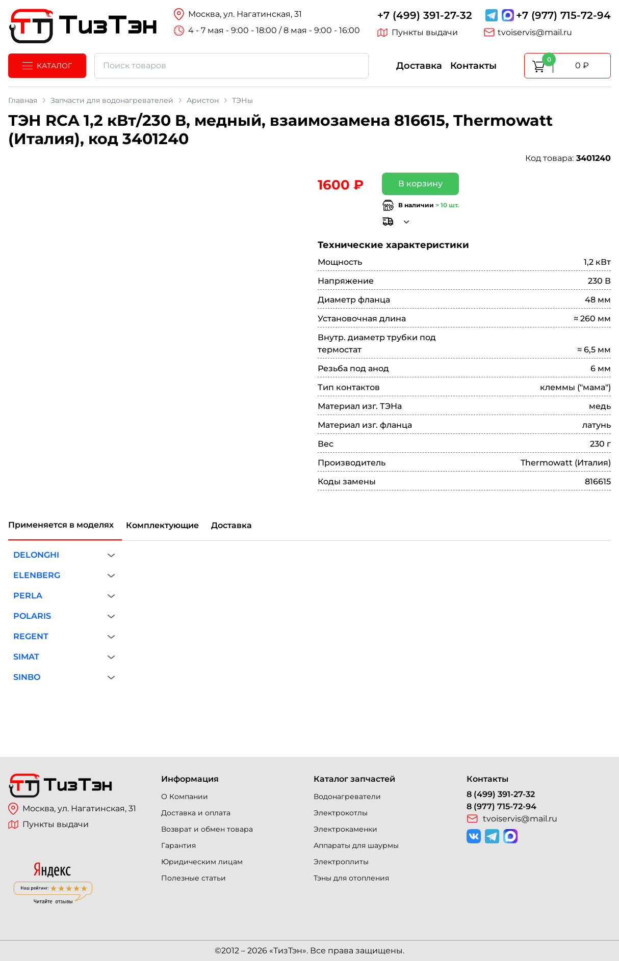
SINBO (26, 677)
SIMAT (26, 657)
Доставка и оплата (195, 812)
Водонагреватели (347, 796)
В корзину (420, 183)
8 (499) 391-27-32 (501, 794)
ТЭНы (242, 100)
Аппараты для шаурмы (356, 845)
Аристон (203, 100)
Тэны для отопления (351, 878)
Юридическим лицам (202, 861)
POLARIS (32, 616)
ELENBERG (36, 575)
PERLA (27, 595)
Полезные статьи (193, 878)
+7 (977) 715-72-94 (563, 15)
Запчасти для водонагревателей (111, 100)
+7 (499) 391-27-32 (424, 15)
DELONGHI (36, 555)
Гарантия (178, 845)
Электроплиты (341, 861)
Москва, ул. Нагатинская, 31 (72, 809)
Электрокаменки (345, 829)
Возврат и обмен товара (207, 829)
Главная (22, 100)
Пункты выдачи (417, 32)
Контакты (473, 65)
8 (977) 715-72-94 (501, 806)
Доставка (419, 65)
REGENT (30, 636)
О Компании (184, 796)
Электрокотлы (341, 812)
